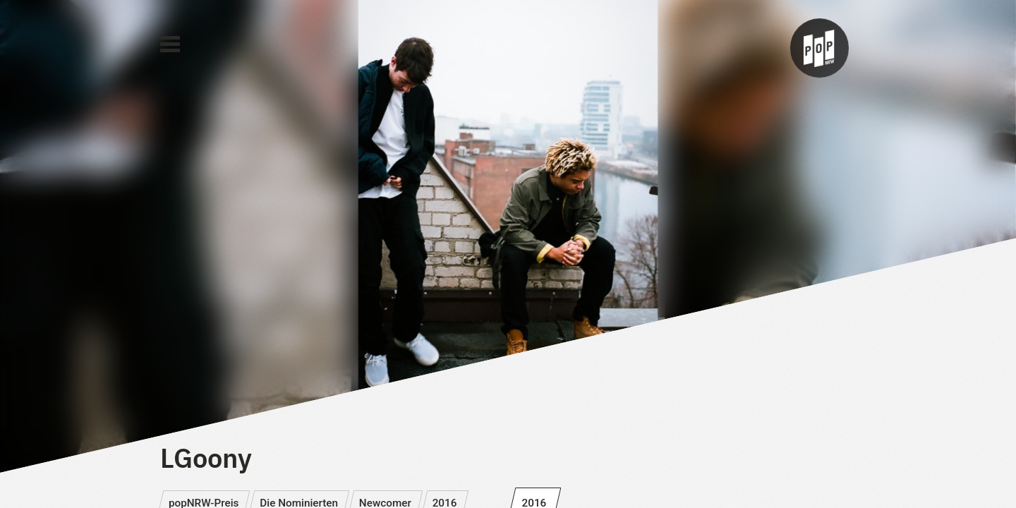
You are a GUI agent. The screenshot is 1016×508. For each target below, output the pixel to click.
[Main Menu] (170, 44)
